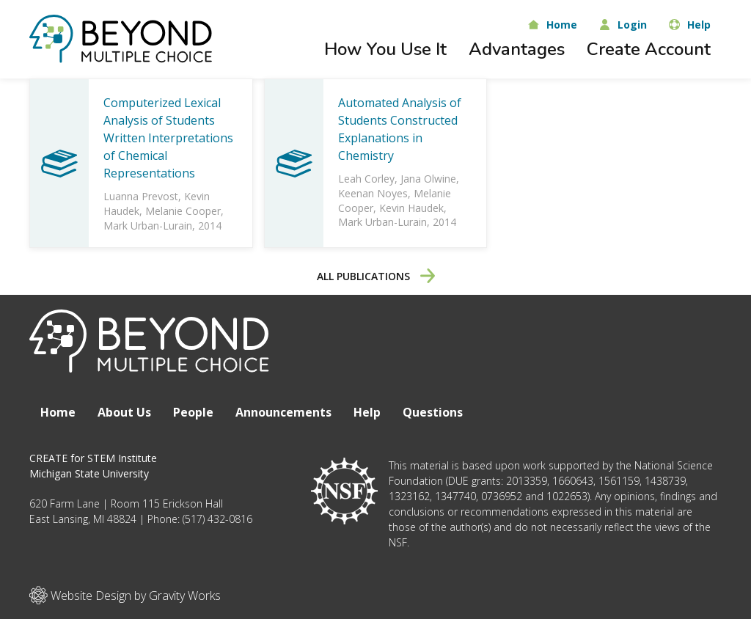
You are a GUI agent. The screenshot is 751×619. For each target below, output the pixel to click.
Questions (433, 412)
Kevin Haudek (411, 208)
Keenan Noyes (373, 193)
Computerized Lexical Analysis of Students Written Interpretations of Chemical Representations (168, 138)
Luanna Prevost (140, 196)
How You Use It (385, 49)
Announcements (283, 412)
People (193, 412)
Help (367, 412)
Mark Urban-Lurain (147, 225)
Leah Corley (366, 179)
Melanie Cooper (183, 211)
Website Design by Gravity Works (125, 595)
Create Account (649, 49)
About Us (124, 412)
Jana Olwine (428, 179)
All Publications (376, 275)
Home (58, 412)
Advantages (517, 49)
